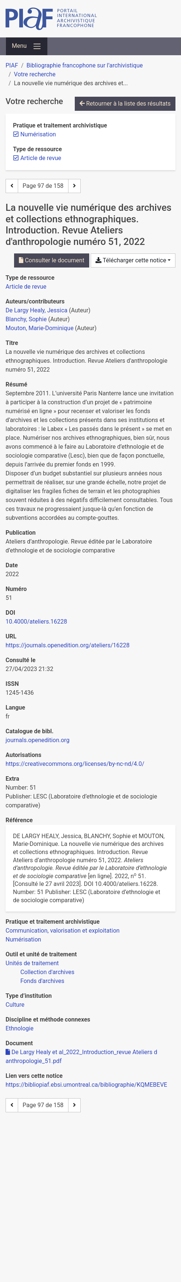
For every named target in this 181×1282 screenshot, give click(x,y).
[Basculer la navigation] (26, 46)
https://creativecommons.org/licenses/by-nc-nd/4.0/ (75, 763)
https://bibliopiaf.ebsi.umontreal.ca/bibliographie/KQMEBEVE (86, 1084)
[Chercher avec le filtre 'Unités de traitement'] (32, 963)
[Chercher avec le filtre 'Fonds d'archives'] (42, 980)
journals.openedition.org (38, 740)
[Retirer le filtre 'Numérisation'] (38, 134)
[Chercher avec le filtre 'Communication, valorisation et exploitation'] (63, 930)
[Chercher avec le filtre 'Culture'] (15, 1004)
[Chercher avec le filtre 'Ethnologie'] (19, 1028)
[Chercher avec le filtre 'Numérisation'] (23, 939)
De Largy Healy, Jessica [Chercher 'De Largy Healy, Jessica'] (36, 310)
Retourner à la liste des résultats (125, 103)
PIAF (12, 65)
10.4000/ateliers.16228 (36, 621)
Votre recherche (35, 74)
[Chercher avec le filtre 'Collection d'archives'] (47, 972)
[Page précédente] (12, 186)
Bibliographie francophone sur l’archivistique (84, 65)
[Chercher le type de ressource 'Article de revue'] (26, 286)
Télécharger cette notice (130, 260)
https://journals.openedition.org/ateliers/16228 (68, 645)
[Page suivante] (74, 186)
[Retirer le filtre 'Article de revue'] (40, 158)
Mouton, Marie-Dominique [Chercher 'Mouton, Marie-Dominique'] (40, 328)
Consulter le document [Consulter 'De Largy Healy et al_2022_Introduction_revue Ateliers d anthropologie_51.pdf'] (51, 260)
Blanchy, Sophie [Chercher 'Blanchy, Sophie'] (26, 319)
